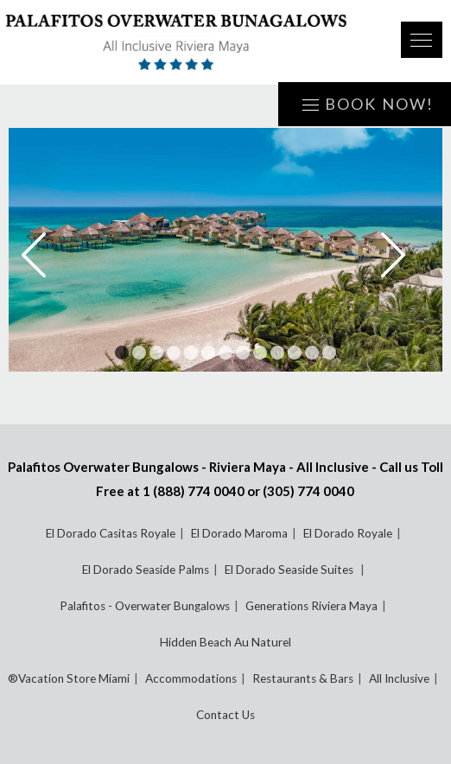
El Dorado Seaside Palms (145, 569)
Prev (46, 254)
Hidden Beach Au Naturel (225, 642)
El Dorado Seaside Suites (290, 569)
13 (329, 353)
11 (295, 353)
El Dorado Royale (347, 533)
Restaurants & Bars (302, 678)
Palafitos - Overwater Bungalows (145, 606)
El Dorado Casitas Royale (110, 533)
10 (277, 353)
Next (405, 254)
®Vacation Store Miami (69, 678)
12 (312, 353)
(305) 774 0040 (308, 491)
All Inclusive (399, 678)
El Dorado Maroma (239, 533)
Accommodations (191, 678)
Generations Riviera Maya (311, 606)
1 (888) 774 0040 (194, 491)
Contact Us (225, 715)
